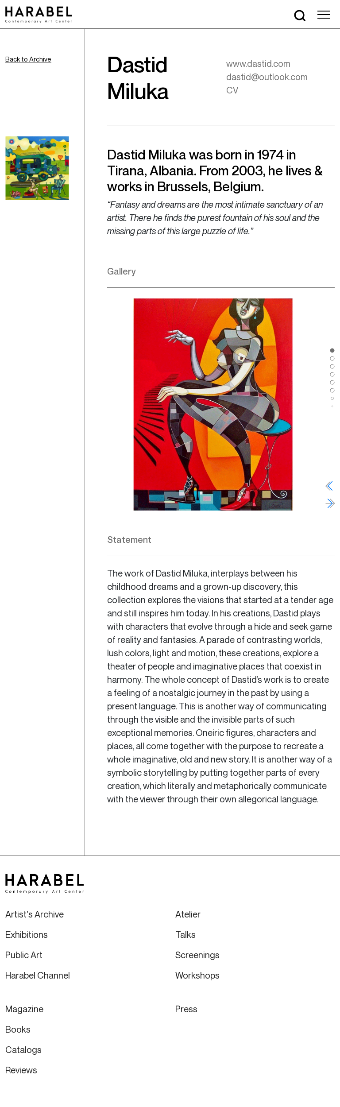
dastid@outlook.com (267, 76)
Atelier (188, 914)
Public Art (23, 954)
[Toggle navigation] (324, 15)
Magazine (24, 1008)
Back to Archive (28, 59)
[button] (332, 350)
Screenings (197, 954)
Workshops (197, 975)
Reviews (21, 1070)
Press (186, 1008)
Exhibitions (26, 934)
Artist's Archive (34, 914)
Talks (185, 934)
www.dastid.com (258, 63)
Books (18, 1029)
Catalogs (23, 1049)
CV (232, 90)
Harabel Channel (37, 975)
